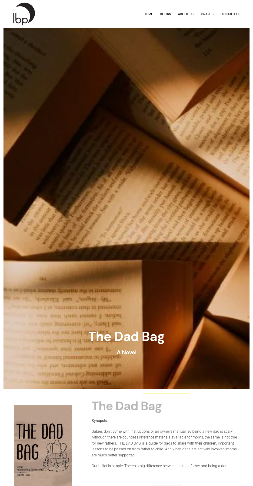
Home (148, 14)
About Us (185, 14)
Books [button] (165, 14)
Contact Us (230, 14)
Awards (206, 14)
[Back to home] (24, 14)
